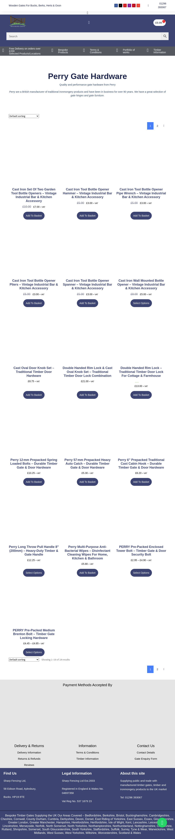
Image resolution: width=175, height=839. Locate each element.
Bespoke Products (63, 51)
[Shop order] (24, 116)
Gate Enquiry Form (146, 758)
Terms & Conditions (96, 51)
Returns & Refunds (29, 758)
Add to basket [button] (34, 215)
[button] (89, 23)
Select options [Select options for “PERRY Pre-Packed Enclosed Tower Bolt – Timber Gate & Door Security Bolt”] (141, 572)
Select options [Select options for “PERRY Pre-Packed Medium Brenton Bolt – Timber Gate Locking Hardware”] (34, 652)
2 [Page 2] (157, 125)
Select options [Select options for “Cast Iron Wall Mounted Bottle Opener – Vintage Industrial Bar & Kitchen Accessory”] (141, 303)
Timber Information (160, 51)
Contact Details (146, 752)
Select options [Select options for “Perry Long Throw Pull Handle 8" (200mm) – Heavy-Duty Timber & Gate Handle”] (34, 572)
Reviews (29, 764)
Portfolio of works (129, 51)
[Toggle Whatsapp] (162, 822)
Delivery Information (29, 752)
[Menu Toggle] (87, 13)
